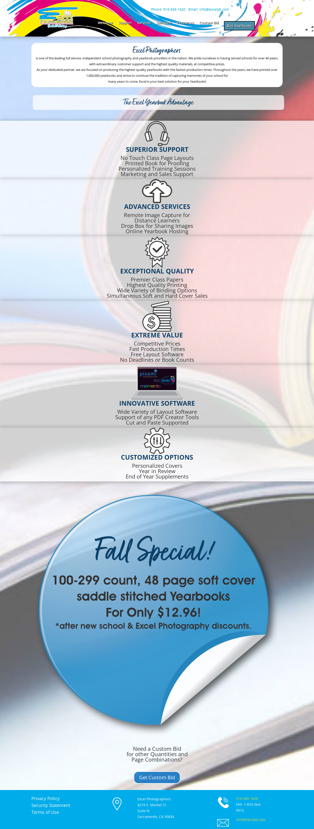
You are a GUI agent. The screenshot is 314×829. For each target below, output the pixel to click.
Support (125, 23)
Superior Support (157, 149)
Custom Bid (209, 23)
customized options (157, 457)
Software (163, 23)
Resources (185, 23)
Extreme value (157, 335)
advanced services (157, 206)
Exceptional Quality (157, 271)
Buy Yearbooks (239, 25)
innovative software (157, 403)
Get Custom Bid (157, 777)
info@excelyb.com (251, 819)
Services (144, 23)
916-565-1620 (247, 798)
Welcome (105, 23)
